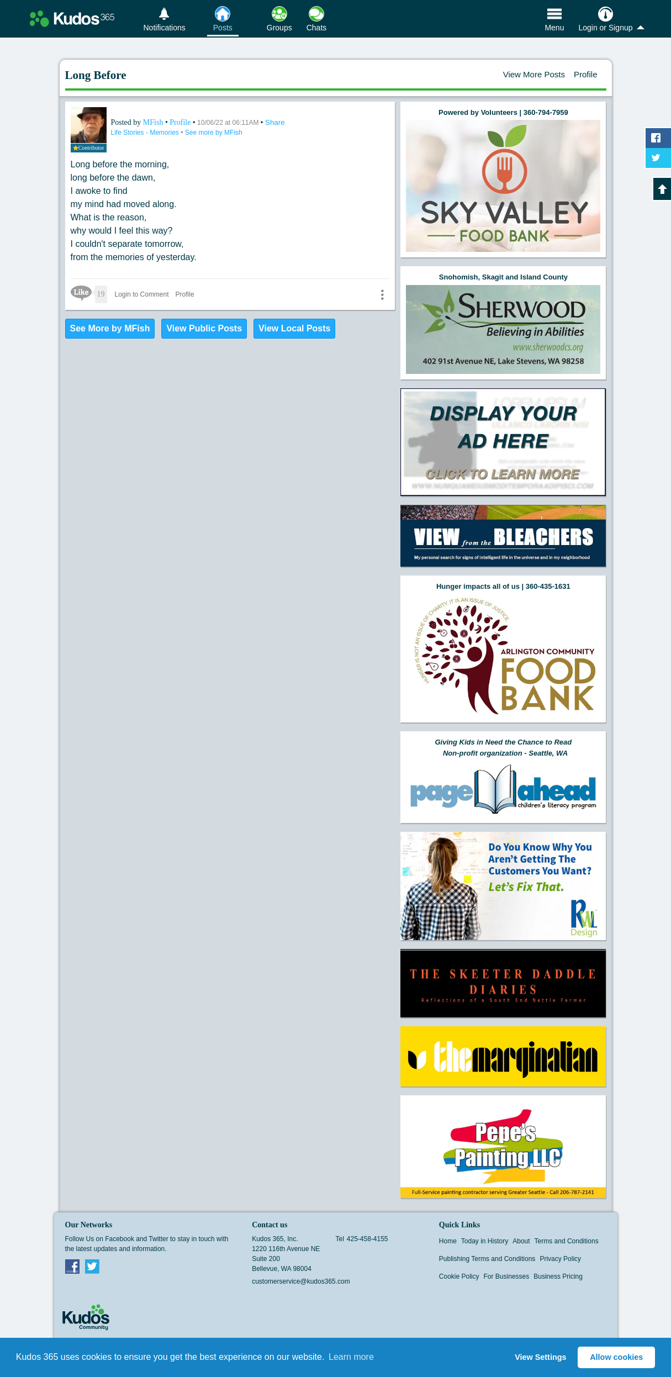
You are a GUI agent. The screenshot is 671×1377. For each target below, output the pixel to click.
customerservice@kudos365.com (301, 1281)
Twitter (92, 1266)
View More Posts (534, 74)
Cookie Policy (459, 1276)
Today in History (484, 1241)
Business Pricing (558, 1276)
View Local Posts (294, 328)
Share (275, 122)
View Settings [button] (540, 1357)
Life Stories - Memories (146, 132)
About (521, 1241)
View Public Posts (204, 328)
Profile (586, 74)
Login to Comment (142, 294)
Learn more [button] (351, 1357)
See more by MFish (213, 132)
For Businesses (507, 1276)
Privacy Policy (560, 1259)
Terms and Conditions (567, 1241)
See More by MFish (110, 328)
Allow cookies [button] (616, 1357)
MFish (154, 122)
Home (448, 1241)
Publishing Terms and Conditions (487, 1259)
